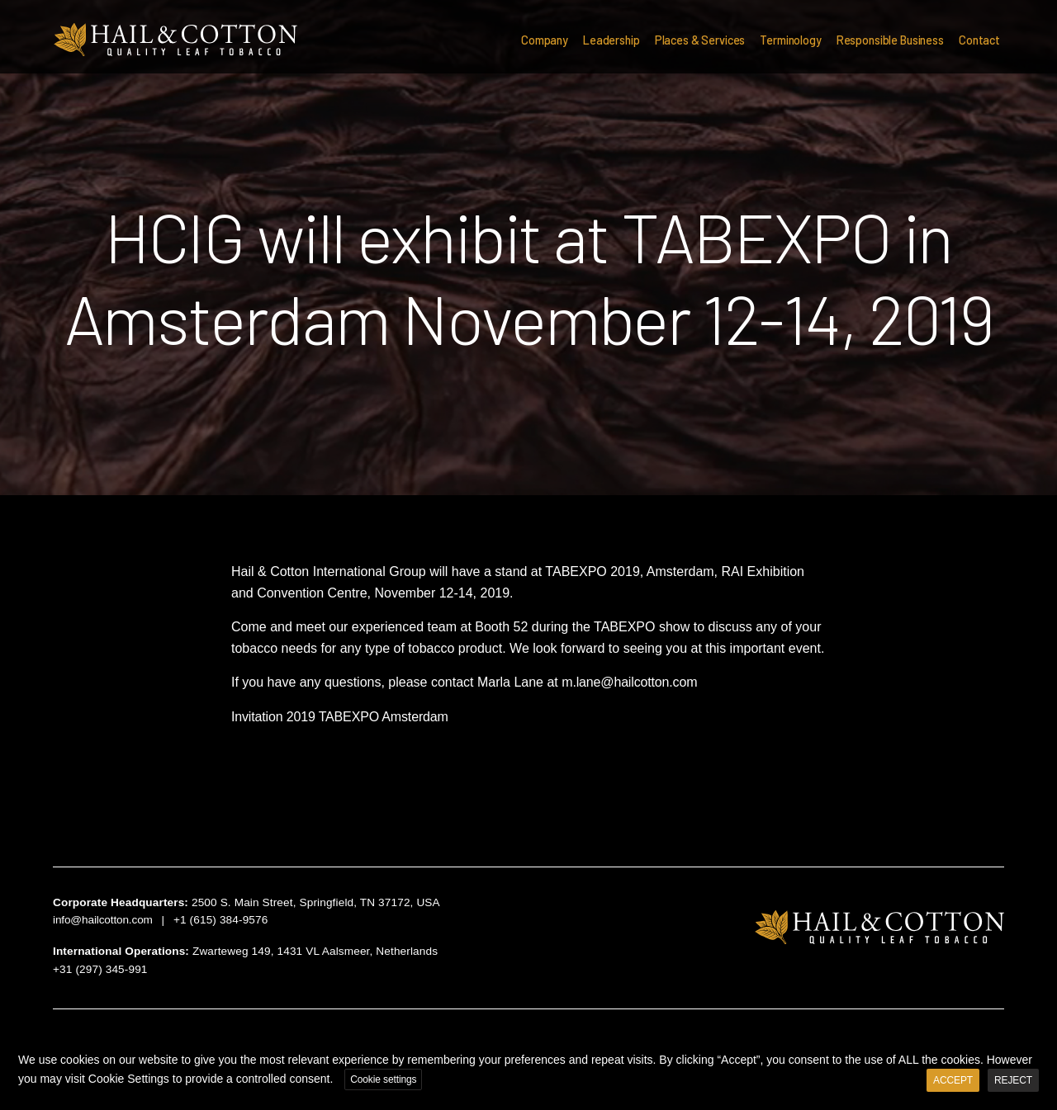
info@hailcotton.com (103, 920)
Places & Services (700, 40)
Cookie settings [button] (383, 1079)
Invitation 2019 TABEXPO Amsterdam (339, 717)
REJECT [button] (1013, 1080)
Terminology (790, 40)
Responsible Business (890, 40)
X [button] (1042, 1047)
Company (544, 40)
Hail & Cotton (175, 40)
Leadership (611, 40)
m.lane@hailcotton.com (629, 682)
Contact (979, 40)
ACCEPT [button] (953, 1080)
